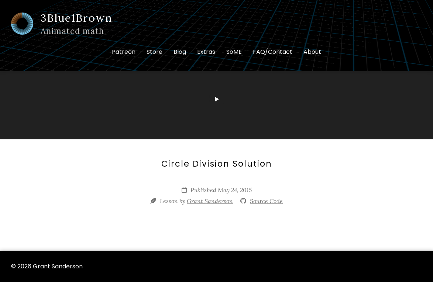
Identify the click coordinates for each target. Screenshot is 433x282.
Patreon (123, 52)
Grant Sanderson (210, 201)
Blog (179, 52)
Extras (206, 52)
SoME (234, 52)
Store (154, 52)
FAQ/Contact (272, 52)
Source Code (266, 201)
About (312, 52)
